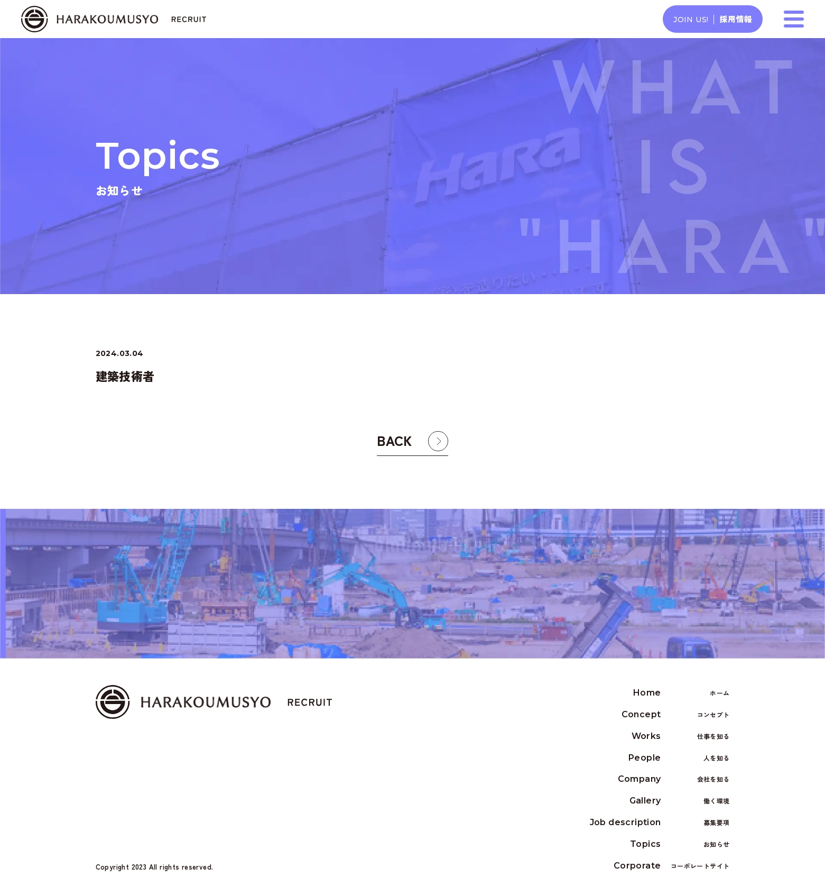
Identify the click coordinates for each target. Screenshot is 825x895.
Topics (679, 844)
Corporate (672, 866)
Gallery (679, 802)
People (678, 758)
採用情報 (712, 18)
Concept (676, 715)
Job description (660, 823)
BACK (394, 448)
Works (681, 737)
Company (674, 780)
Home (681, 694)
